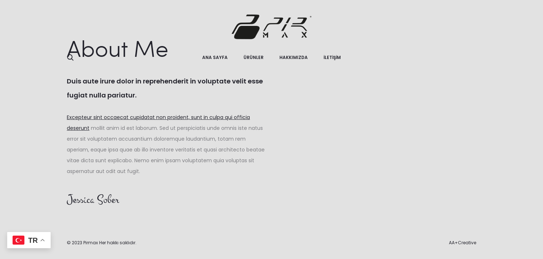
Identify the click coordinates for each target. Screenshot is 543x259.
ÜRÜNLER (253, 57)
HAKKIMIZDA (293, 57)
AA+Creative (462, 243)
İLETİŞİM (332, 57)
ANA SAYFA (215, 57)
